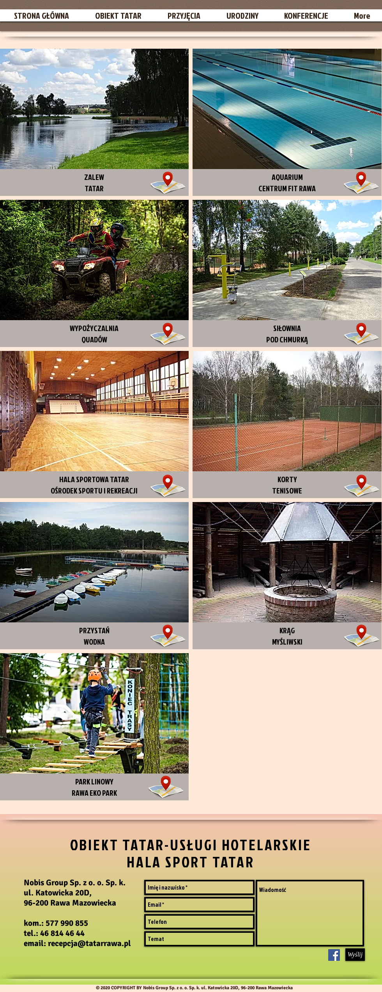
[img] (287, 575)
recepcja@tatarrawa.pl (89, 943)
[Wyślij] (355, 954)
